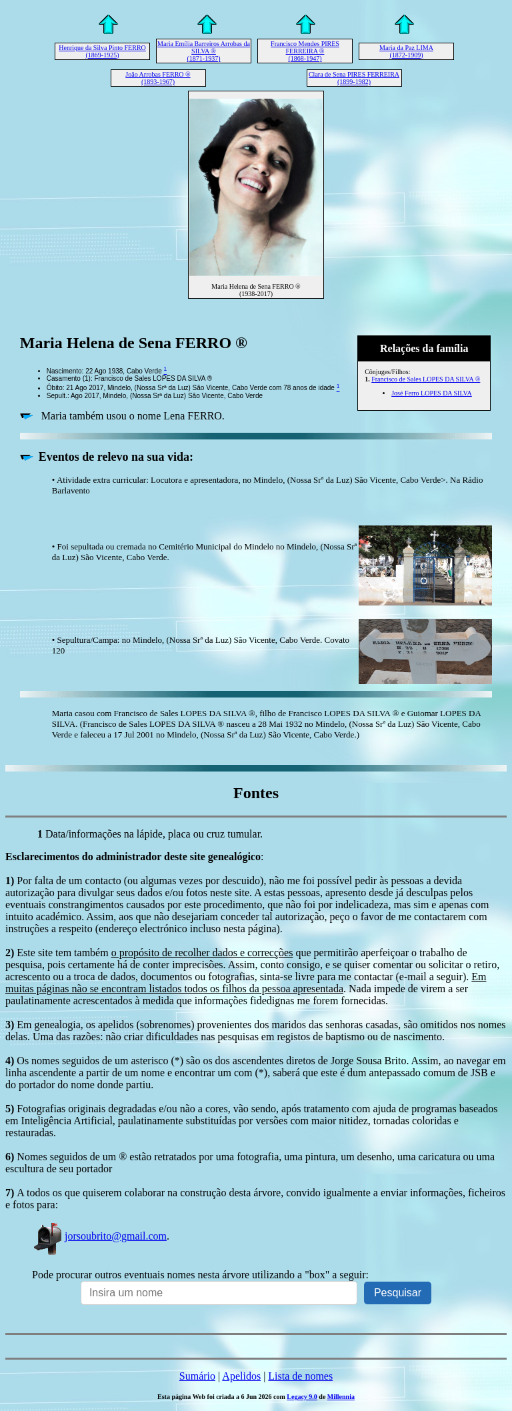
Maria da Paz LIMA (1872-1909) (406, 51)
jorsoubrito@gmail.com (99, 1236)
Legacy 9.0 (302, 1396)
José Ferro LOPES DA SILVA (431, 393)
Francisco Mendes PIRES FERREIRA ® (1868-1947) (305, 51)
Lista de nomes (300, 1376)
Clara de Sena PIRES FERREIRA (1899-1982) (354, 78)
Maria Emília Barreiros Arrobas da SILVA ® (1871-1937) (203, 51)
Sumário (197, 1376)
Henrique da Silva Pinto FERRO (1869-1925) (102, 51)
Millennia (341, 1396)
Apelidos (241, 1376)
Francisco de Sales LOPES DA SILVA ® (425, 379)
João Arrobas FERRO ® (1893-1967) (157, 78)
